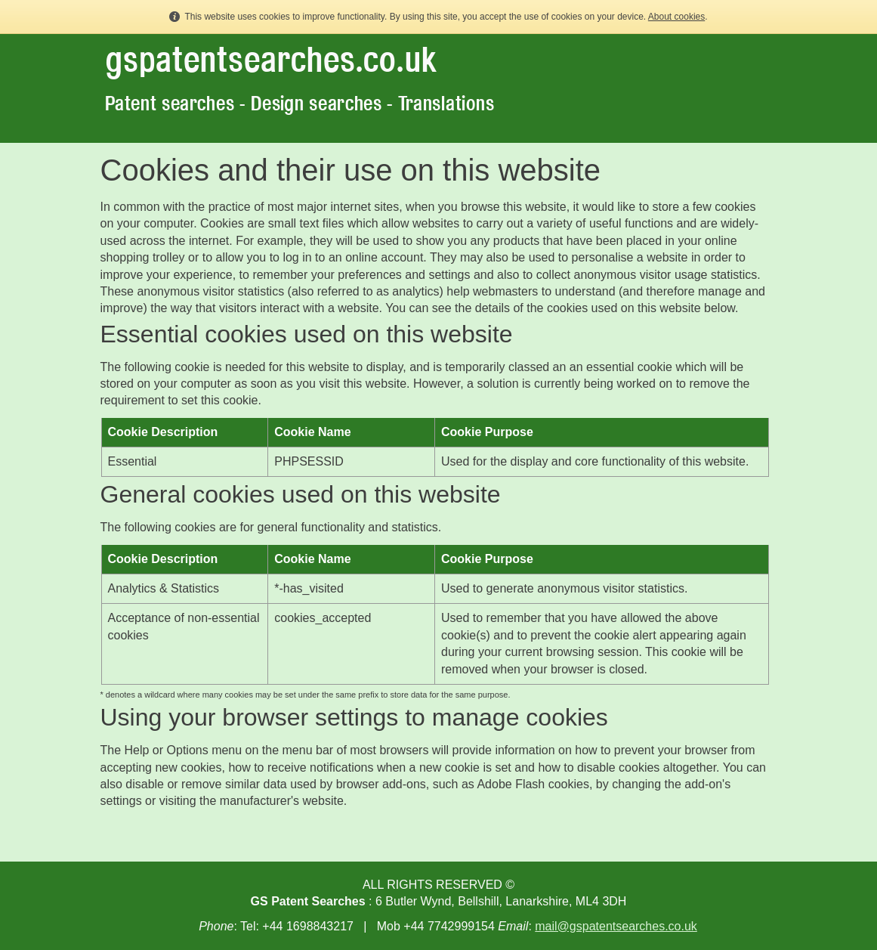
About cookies (676, 16)
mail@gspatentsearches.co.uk (616, 926)
